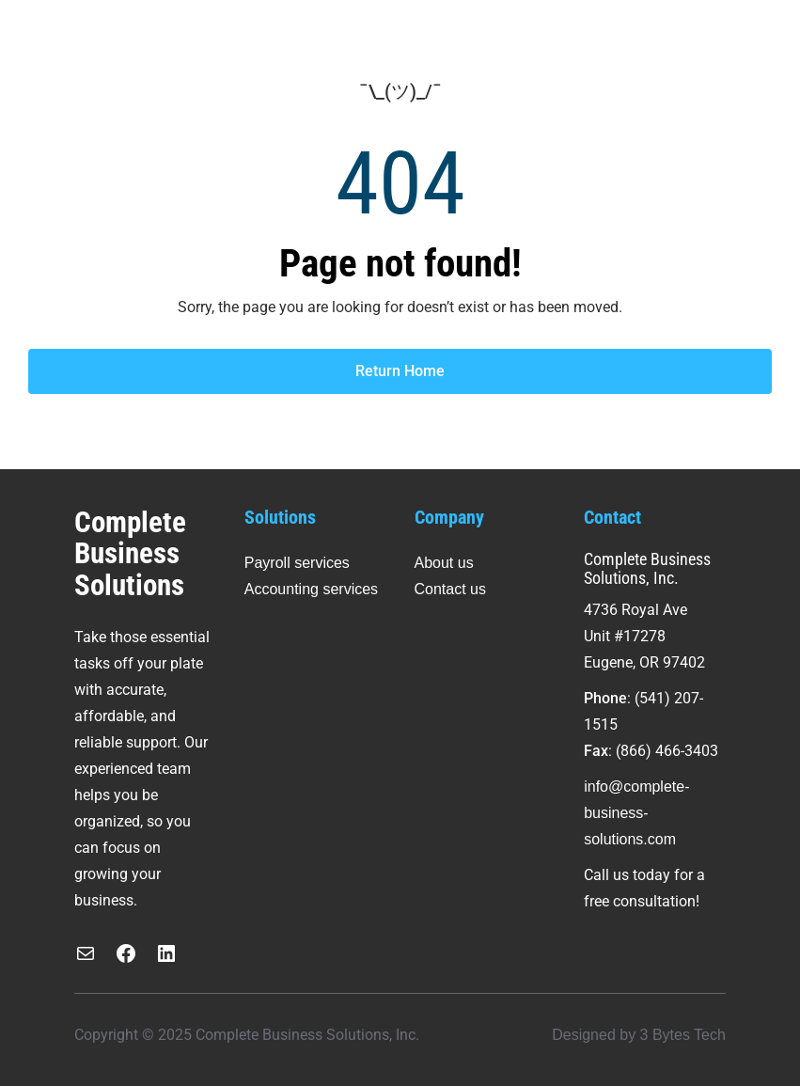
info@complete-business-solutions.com (636, 813)
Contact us (450, 589)
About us (444, 563)
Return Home (400, 371)
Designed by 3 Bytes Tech (639, 1035)
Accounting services (311, 589)
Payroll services (297, 563)
